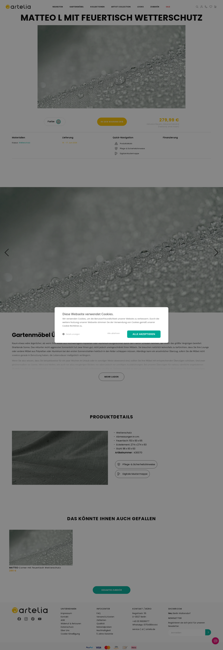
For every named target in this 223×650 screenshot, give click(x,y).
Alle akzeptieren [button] (144, 334)
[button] (71, 334)
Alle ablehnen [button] (113, 333)
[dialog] (111, 325)
